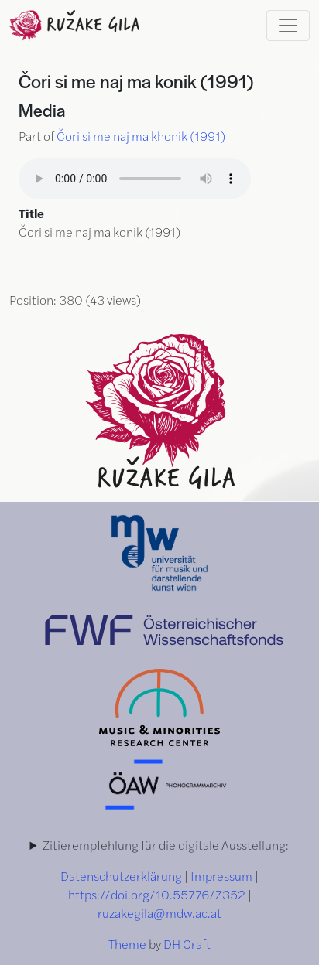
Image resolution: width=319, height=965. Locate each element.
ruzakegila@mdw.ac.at (159, 913)
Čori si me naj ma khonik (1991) (141, 136)
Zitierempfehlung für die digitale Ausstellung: (166, 845)
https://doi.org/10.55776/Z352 (156, 894)
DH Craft (187, 944)
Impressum (221, 876)
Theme (127, 944)
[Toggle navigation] (288, 25)
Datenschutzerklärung (121, 876)
